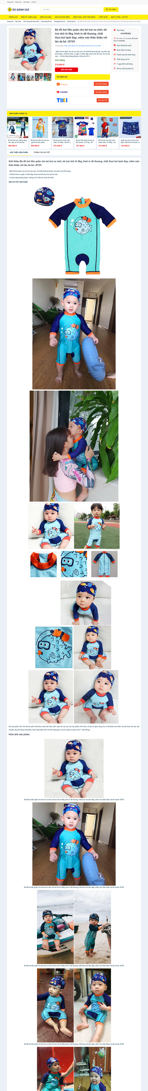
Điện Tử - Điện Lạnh (29, 17)
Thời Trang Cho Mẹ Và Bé (31, 21)
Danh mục (18, 2)
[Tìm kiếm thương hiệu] (72, 9)
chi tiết (42, 152)
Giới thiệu (26, 2)
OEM (65, 46)
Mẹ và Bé (18, 21)
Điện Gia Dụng (45, 17)
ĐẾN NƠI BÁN (66, 70)
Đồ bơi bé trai (71, 21)
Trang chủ (10, 2)
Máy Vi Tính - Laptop (119, 17)
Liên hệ (33, 2)
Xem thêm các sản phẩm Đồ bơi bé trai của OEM (84, 46)
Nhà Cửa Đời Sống (62, 17)
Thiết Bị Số (103, 17)
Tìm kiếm (111, 9)
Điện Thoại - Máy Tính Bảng (84, 17)
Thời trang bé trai (46, 21)
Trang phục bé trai (59, 21)
